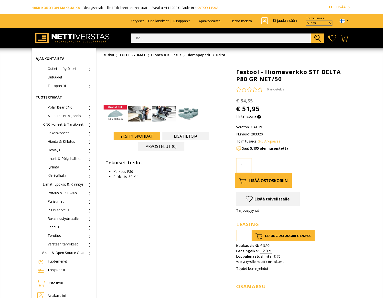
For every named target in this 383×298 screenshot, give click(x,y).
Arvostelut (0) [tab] (161, 146)
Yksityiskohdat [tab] (136, 136)
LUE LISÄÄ (340, 7)
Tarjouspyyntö (247, 210)
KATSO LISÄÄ (208, 7)
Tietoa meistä (241, 21)
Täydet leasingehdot (252, 268)
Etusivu (108, 55)
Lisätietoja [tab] (185, 136)
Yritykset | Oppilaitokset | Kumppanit (160, 21)
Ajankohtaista (210, 21)
